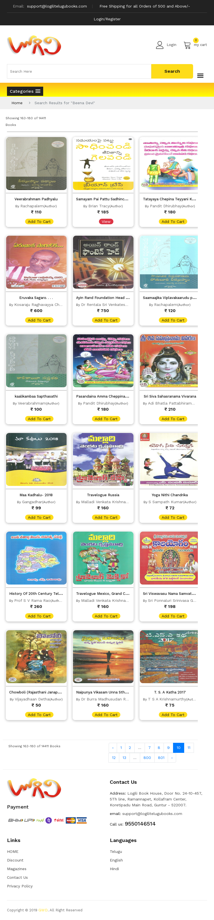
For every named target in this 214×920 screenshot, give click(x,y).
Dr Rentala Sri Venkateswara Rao (112, 304)
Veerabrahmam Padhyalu (36, 199)
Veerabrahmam (32, 403)
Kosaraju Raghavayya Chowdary (43, 304)
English (116, 860)
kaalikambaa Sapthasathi (36, 396)
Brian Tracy (99, 206)
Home (17, 103)
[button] (25, 91)
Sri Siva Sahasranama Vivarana (170, 396)
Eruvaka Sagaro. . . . (36, 298)
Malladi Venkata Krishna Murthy (110, 502)
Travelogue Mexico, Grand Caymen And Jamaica (118, 594)
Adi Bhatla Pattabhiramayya (174, 403)
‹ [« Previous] (112, 747)
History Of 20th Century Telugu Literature (46, 594)
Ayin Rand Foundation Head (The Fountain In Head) (121, 298)
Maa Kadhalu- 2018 (36, 495)
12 (114, 757)
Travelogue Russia (103, 495)
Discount (15, 860)
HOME (12, 851)
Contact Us (17, 877)
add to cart (39, 221)
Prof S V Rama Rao (32, 600)
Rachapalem (31, 206)
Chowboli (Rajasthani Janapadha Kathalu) (45, 692)
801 (161, 757)
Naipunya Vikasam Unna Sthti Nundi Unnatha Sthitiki (122, 692)
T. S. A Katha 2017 (170, 692)
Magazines (16, 869)
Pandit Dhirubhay (166, 206)
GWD (43, 910)
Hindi (114, 869)
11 (189, 747)
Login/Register (107, 19)
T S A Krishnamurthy (167, 699)
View (106, 221)
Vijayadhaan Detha (32, 699)
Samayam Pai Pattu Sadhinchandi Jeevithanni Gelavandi (124, 199)
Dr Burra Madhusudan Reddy (108, 699)
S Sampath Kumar (166, 502)
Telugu (116, 851)
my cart (195, 45)
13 (124, 757)
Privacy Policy (20, 886)
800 (147, 757)
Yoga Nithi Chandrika (170, 495)
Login (166, 45)
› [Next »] (171, 757)
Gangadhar (32, 502)
